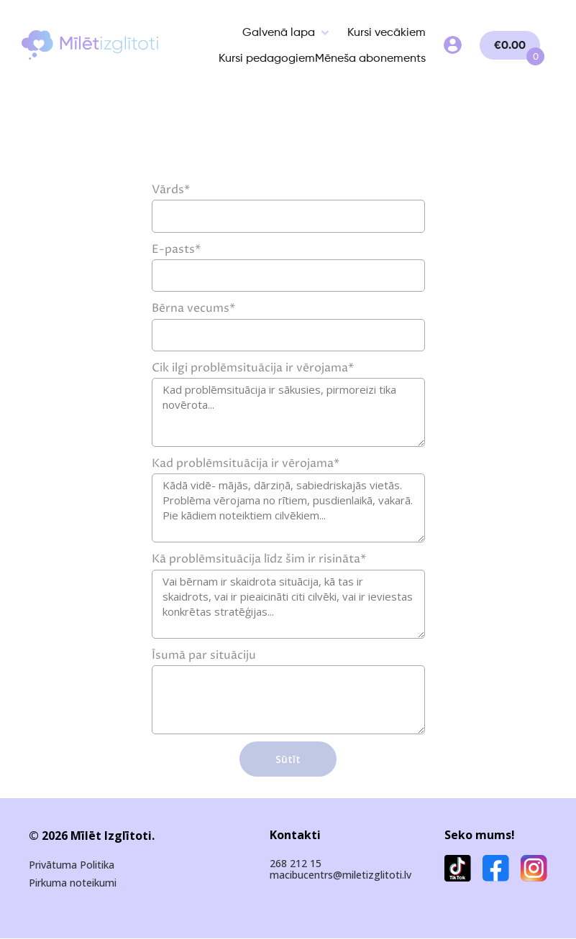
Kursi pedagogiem (267, 58)
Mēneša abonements (370, 58)
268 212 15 (295, 863)
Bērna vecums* (193, 308)
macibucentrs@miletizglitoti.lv (340, 875)
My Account (453, 45)
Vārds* (171, 190)
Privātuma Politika (71, 865)
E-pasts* (176, 249)
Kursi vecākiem (386, 32)
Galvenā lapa (278, 32)
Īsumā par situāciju (204, 655)
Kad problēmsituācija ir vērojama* (245, 463)
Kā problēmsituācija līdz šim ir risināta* (259, 559)
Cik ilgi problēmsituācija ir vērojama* (253, 368)
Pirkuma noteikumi (72, 883)
